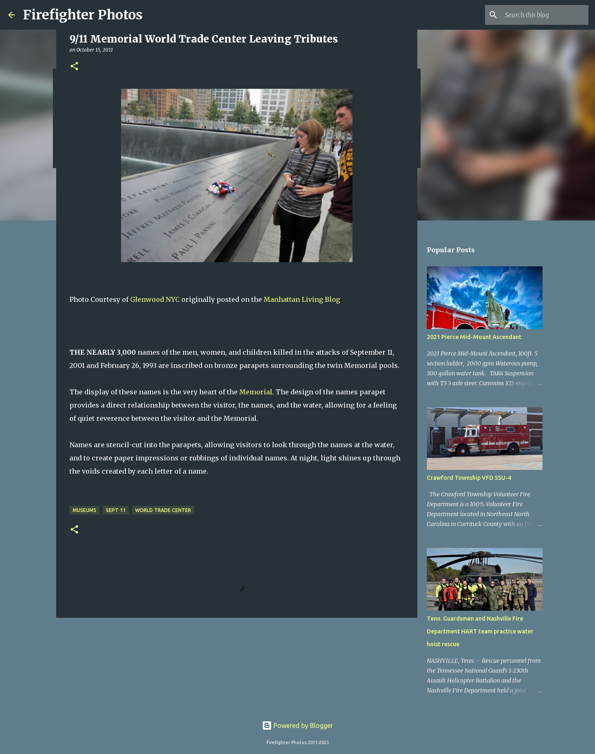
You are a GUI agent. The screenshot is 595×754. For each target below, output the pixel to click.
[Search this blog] (545, 15)
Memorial (255, 392)
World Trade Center (163, 510)
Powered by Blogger (297, 725)
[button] (74, 66)
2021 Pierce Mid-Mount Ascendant (474, 337)
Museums (84, 510)
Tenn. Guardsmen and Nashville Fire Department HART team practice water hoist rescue (480, 631)
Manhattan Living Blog (302, 299)
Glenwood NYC (155, 299)
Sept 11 (116, 510)
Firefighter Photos (83, 15)
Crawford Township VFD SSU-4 (469, 477)
